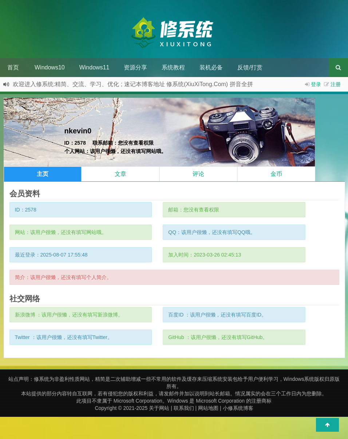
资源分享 (135, 67)
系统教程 (173, 67)
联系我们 (184, 408)
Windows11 (94, 67)
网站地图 (208, 408)
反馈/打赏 (249, 67)
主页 (42, 174)
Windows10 (50, 67)
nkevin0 (77, 131)
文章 (120, 174)
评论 (198, 174)
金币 (276, 174)
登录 (316, 84)
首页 (13, 67)
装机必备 (211, 67)
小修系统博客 (238, 408)
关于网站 (159, 408)
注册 (336, 84)
